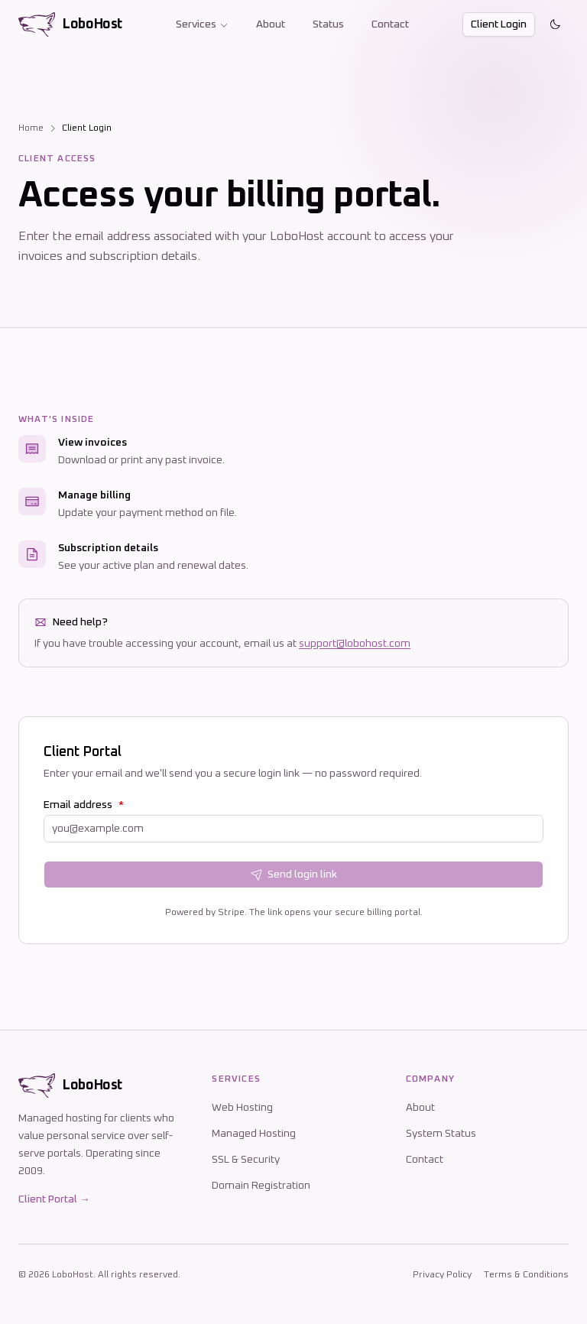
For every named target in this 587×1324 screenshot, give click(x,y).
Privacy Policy (442, 1275)
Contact (390, 24)
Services (202, 24)
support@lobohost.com (354, 643)
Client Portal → (54, 1199)
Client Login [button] (499, 24)
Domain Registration (261, 1185)
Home (31, 128)
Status (328, 24)
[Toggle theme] (555, 24)
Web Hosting (242, 1107)
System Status (441, 1133)
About (270, 24)
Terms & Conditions (526, 1275)
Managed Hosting (254, 1133)
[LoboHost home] (70, 24)
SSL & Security (246, 1159)
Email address (84, 805)
